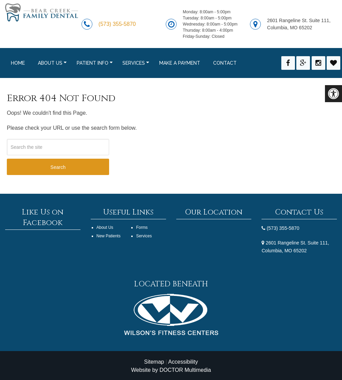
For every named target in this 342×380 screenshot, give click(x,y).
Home (18, 63)
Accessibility (183, 362)
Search (57, 167)
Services (133, 63)
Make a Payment (179, 63)
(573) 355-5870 (117, 24)
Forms (142, 227)
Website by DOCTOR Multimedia (171, 370)
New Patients (108, 236)
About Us (50, 63)
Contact (225, 63)
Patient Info (92, 63)
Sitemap (154, 362)
